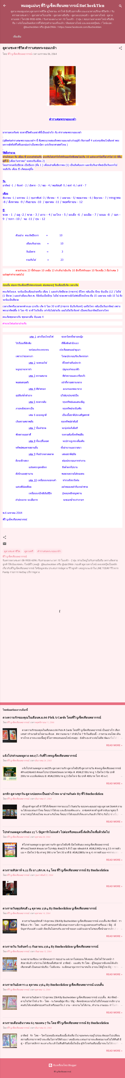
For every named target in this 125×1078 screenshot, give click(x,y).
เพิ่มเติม (76, 36)
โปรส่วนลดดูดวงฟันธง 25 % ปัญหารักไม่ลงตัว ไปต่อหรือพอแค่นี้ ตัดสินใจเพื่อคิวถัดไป (56, 832)
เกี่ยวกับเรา (33, 36)
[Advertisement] (62, 674)
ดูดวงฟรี (28, 551)
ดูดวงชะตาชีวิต (12, 551)
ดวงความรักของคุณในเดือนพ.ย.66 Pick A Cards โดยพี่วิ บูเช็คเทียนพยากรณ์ (52, 717)
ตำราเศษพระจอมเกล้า (49, 551)
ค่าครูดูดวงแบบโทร (55, 36)
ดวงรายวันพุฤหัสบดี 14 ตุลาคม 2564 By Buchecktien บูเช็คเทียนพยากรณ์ (50, 908)
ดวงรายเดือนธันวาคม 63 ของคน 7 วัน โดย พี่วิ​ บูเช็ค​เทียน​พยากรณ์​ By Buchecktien (56, 1023)
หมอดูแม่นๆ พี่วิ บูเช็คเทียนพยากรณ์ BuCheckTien (62, 5)
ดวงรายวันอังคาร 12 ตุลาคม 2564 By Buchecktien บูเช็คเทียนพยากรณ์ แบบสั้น (53, 985)
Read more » (114, 745)
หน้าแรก (17, 36)
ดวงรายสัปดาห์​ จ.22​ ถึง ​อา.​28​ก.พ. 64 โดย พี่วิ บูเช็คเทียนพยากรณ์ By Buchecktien (56, 870)
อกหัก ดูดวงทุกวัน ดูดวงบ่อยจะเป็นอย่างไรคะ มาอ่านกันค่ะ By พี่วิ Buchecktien (53, 794)
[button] (120, 48)
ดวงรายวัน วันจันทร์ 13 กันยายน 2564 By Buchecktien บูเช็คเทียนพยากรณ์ (50, 946)
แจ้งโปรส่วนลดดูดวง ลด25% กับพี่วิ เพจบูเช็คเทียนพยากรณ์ (40, 756)
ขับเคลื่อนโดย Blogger (62, 1065)
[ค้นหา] (120, 7)
